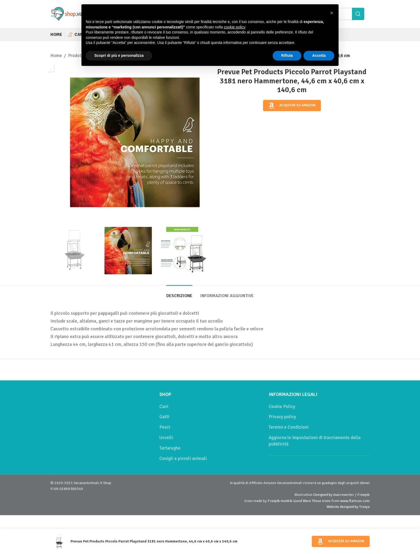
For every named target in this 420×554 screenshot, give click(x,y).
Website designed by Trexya (348, 506)
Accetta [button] (319, 55)
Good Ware (302, 501)
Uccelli (166, 437)
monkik (286, 501)
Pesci (164, 427)
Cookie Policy (282, 406)
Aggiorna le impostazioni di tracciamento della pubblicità (315, 441)
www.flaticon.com (355, 501)
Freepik (274, 501)
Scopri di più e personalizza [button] (119, 55)
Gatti (164, 417)
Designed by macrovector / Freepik (341, 494)
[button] (331, 13)
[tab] (179, 293)
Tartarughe (170, 448)
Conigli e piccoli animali (183, 458)
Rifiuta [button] (287, 55)
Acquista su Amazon (292, 105)
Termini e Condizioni (289, 427)
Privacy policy (282, 417)
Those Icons (321, 501)
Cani (163, 406)
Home (56, 55)
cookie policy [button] (234, 27)
